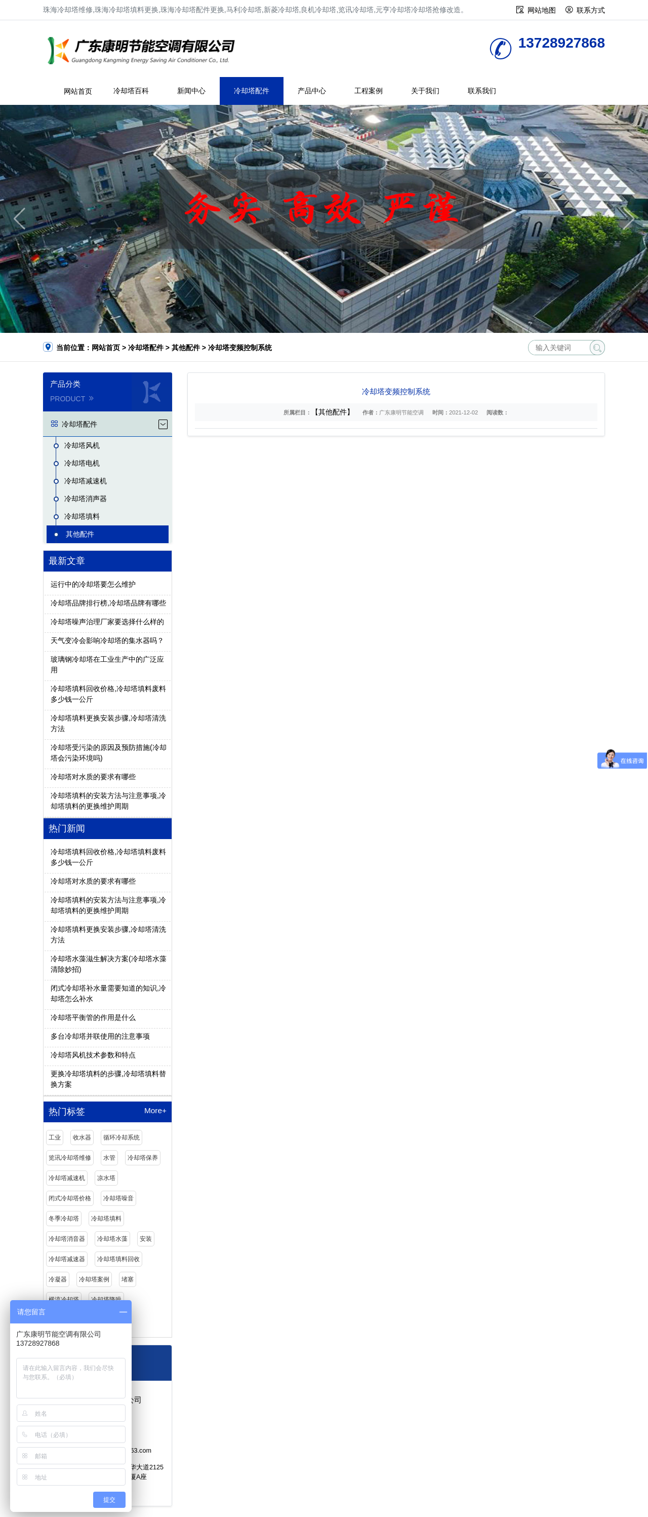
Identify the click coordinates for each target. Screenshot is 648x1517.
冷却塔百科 (131, 91)
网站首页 (78, 91)
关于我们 (425, 91)
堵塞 (128, 1279)
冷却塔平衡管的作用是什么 (93, 1017)
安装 (146, 1238)
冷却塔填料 (82, 516)
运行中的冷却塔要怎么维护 (93, 584)
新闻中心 (191, 91)
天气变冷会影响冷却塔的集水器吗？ (107, 640)
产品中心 (312, 91)
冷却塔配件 (251, 91)
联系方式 (591, 10)
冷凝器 (58, 1279)
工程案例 (368, 91)
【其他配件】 (332, 412)
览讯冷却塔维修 (70, 1157)
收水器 (82, 1137)
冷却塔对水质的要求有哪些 (93, 777)
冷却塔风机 (82, 445)
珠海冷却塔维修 (144, 51)
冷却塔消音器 (67, 1238)
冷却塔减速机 (85, 481)
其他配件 (186, 348)
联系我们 (482, 91)
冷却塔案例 (94, 1279)
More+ (155, 1111)
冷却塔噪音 (118, 1198)
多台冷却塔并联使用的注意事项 (100, 1036)
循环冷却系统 (121, 1137)
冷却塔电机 (82, 463)
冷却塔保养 (143, 1157)
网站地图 (542, 10)
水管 (109, 1157)
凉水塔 (106, 1178)
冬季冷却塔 (64, 1218)
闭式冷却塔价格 (70, 1198)
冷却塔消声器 (85, 499)
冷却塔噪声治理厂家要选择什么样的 (107, 622)
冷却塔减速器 (67, 1259)
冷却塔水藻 (112, 1238)
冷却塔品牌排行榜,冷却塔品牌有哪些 (108, 603)
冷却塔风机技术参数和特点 (93, 1055)
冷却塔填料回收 (118, 1259)
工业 (55, 1137)
